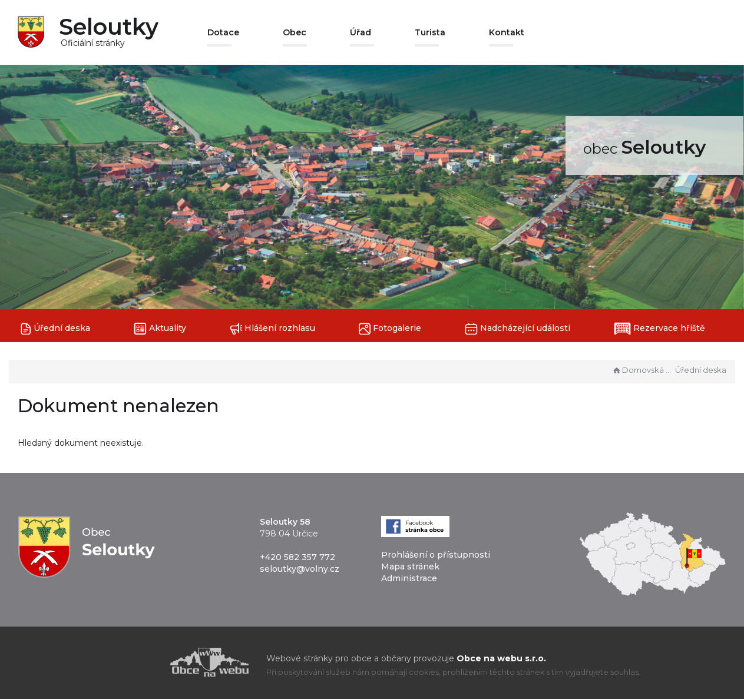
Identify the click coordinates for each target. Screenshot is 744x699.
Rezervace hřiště (659, 328)
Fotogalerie (390, 329)
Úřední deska (55, 329)
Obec (294, 32)
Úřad (360, 32)
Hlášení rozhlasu (272, 329)
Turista (430, 32)
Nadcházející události (517, 329)
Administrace (409, 578)
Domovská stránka (642, 370)
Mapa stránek (410, 566)
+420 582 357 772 (297, 557)
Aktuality (160, 329)
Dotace (223, 32)
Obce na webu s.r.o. (501, 658)
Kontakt (506, 32)
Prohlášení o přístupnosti (435, 554)
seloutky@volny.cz (299, 569)
